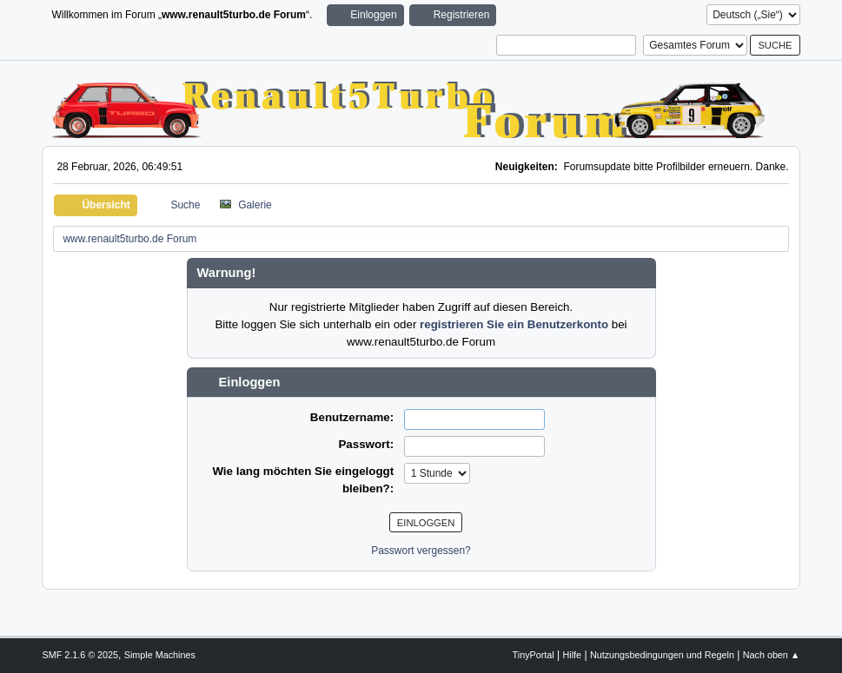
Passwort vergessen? (421, 550)
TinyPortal (533, 655)
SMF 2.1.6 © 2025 (80, 655)
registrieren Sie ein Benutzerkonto (514, 324)
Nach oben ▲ (771, 655)
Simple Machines (160, 655)
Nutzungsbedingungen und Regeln (662, 655)
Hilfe (572, 655)
